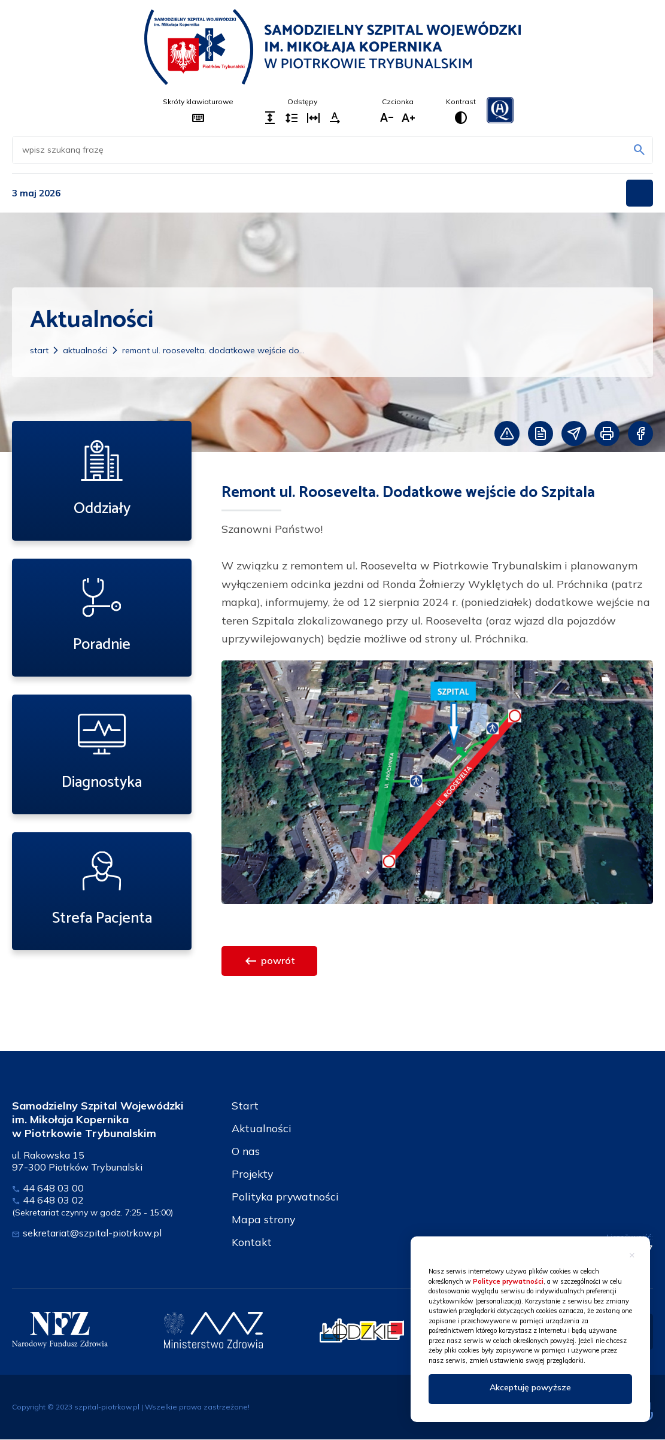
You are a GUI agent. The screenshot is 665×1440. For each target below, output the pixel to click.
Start (39, 350)
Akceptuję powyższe (530, 1387)
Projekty (253, 1174)
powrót (269, 961)
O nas (246, 1151)
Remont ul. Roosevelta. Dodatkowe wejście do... (213, 350)
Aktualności (85, 350)
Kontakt (252, 1242)
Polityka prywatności (287, 1196)
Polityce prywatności (508, 1281)
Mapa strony (264, 1219)
